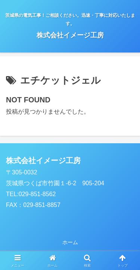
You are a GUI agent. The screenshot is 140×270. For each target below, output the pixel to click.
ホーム (70, 242)
